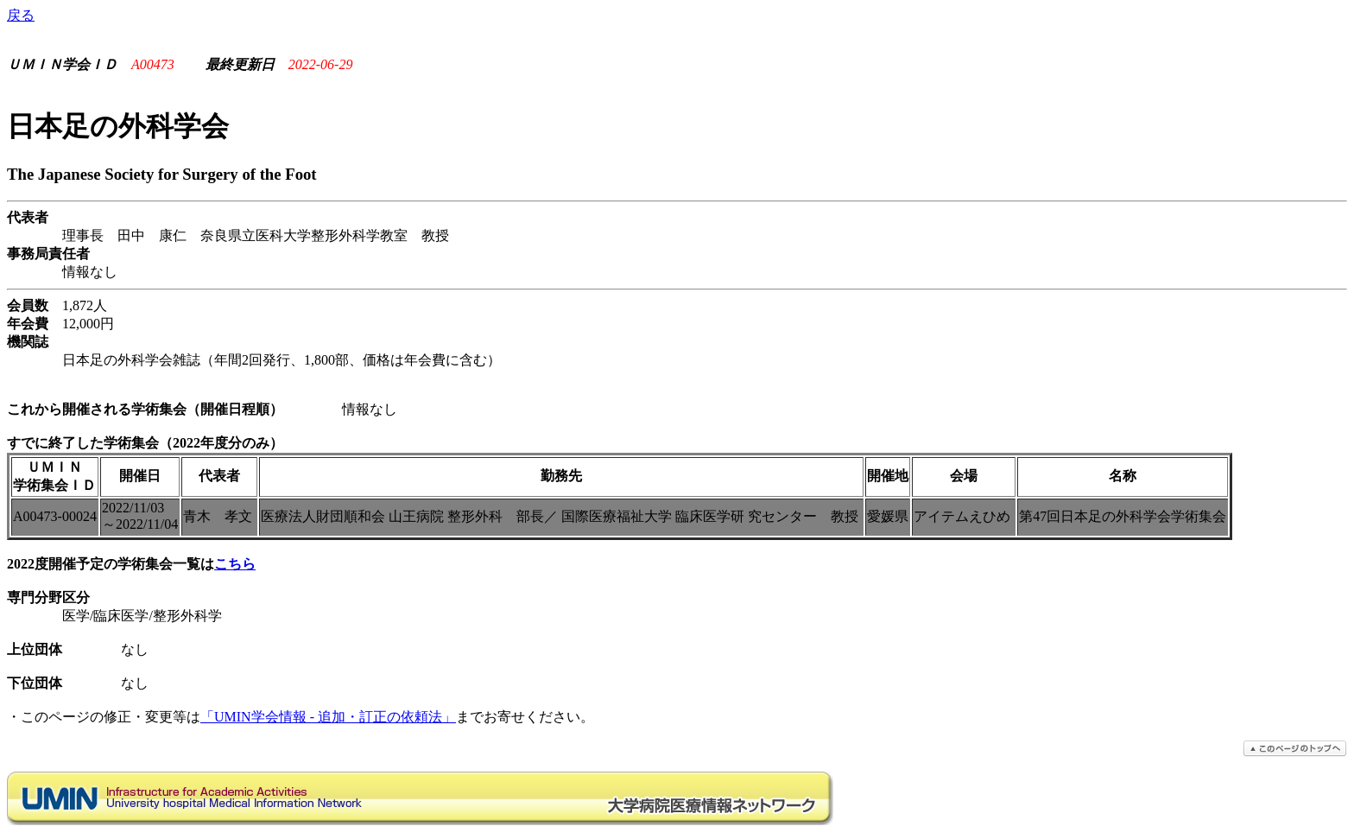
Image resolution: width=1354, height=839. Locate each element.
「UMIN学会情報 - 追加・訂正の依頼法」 (328, 716)
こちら (235, 563)
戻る (21, 15)
